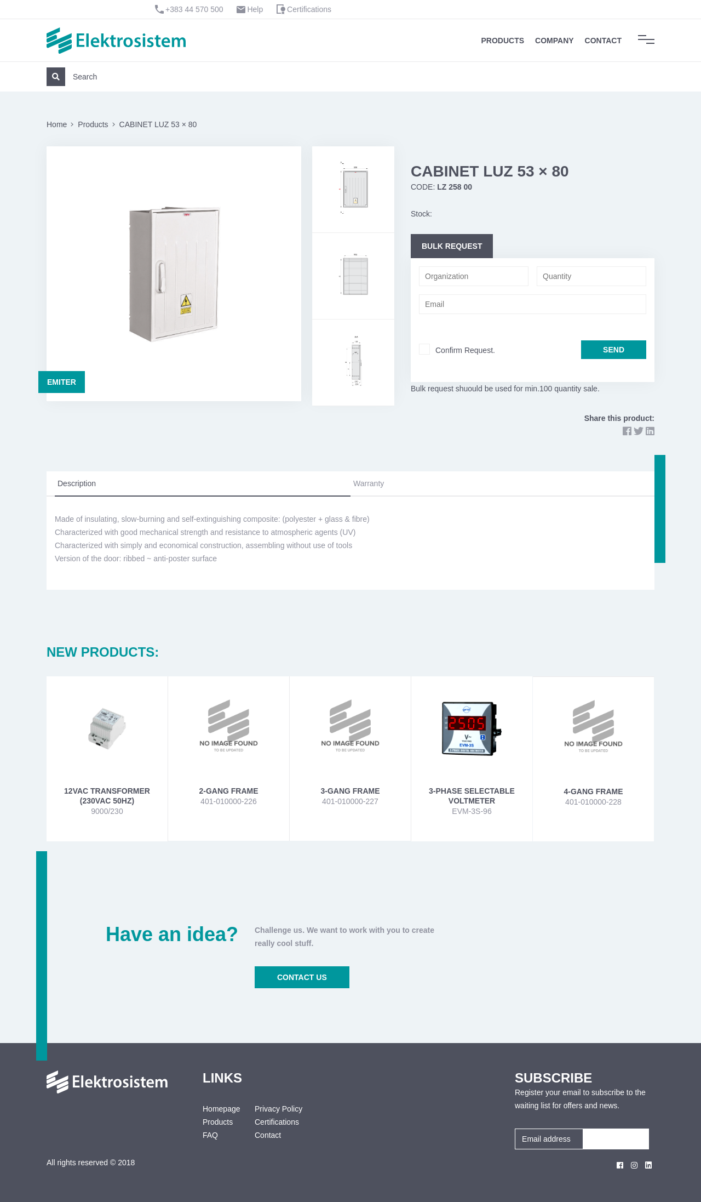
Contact (603, 40)
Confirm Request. (465, 350)
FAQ (210, 1135)
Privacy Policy (278, 1108)
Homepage (220, 1108)
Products (503, 40)
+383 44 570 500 (194, 9)
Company (554, 40)
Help (255, 9)
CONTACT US (302, 977)
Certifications (309, 9)
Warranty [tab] (368, 483)
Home (57, 124)
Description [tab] (77, 483)
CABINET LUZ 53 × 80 (158, 124)
